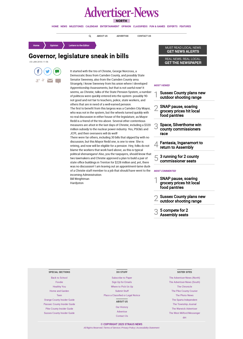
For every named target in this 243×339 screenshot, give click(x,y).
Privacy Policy (128, 327)
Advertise (122, 35)
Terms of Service (112, 327)
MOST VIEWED (162, 85)
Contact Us (144, 35)
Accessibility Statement (148, 327)
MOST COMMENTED (165, 170)
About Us (102, 35)
